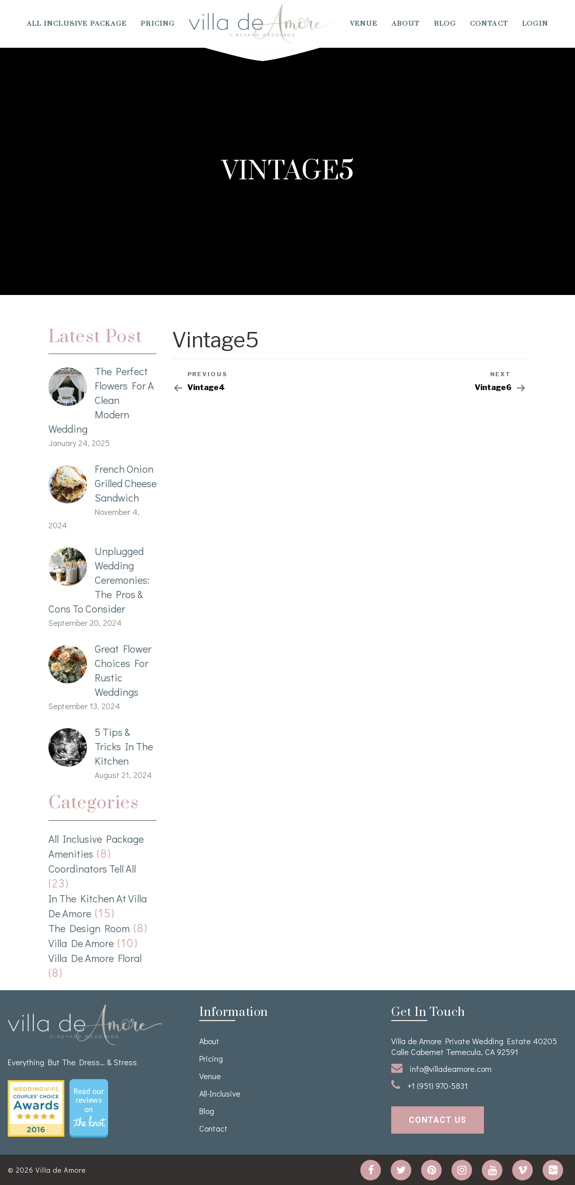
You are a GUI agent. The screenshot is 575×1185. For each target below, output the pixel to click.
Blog (445, 24)
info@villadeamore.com (441, 1068)
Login (535, 24)
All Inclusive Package (77, 24)
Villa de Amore (81, 943)
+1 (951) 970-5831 (429, 1085)
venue (364, 24)
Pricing (158, 24)
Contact (489, 24)
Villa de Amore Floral (95, 958)
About (406, 24)
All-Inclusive (219, 1093)
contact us (437, 1120)
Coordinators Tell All (92, 868)
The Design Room (89, 928)
